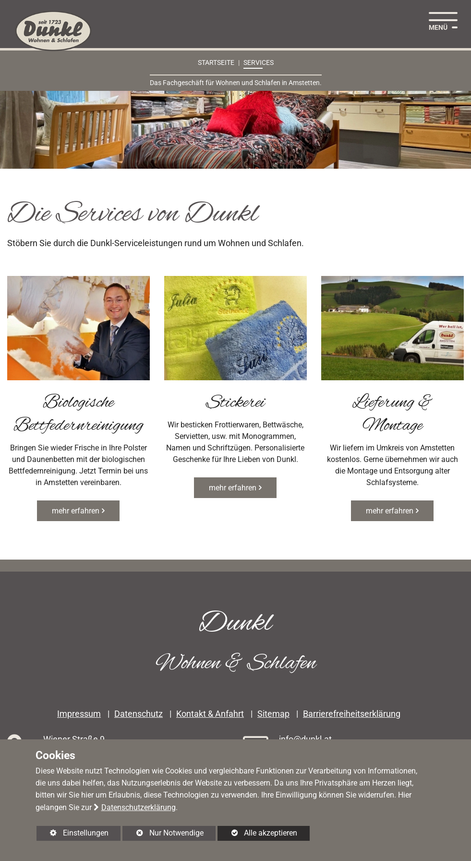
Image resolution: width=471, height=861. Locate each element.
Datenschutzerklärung (138, 807)
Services (258, 62)
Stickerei (235, 403)
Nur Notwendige (162, 834)
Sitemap (273, 714)
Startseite (216, 62)
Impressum (79, 714)
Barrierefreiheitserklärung (351, 714)
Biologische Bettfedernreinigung (78, 414)
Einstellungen (72, 834)
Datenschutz (138, 714)
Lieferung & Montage (392, 414)
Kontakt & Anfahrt (210, 714)
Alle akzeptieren (257, 832)
